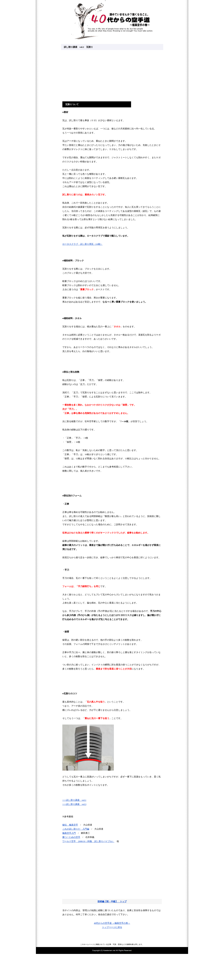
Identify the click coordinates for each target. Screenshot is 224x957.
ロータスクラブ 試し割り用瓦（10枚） (82, 244)
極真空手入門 (69, 833)
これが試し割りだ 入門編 (75, 829)
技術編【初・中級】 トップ (112, 901)
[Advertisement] (112, 75)
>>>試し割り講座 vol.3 (74, 804)
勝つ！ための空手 (71, 837)
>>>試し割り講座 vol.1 (74, 800)
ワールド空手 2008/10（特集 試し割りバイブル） (88, 841)
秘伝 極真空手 (70, 825)
